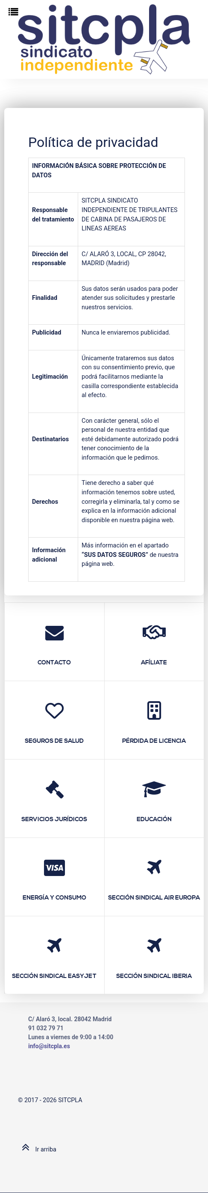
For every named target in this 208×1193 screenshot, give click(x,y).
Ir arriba (37, 1149)
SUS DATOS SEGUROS (115, 555)
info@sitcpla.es (49, 1046)
